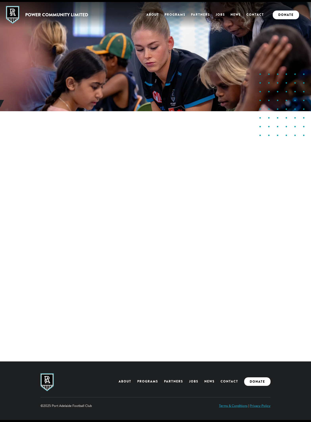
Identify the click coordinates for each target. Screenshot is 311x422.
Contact (255, 14)
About (152, 14)
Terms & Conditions (233, 405)
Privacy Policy (260, 405)
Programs (175, 14)
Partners (200, 14)
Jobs (220, 14)
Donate (286, 15)
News (235, 14)
